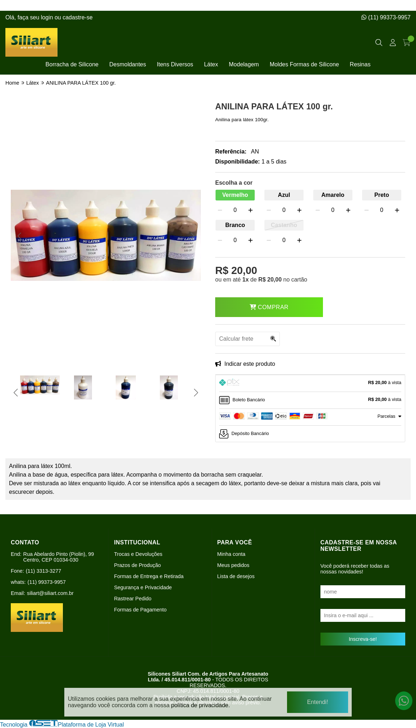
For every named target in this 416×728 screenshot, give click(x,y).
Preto (381, 195)
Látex (211, 64)
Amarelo (332, 195)
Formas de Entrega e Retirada (149, 576)
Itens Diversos (175, 64)
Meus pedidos (233, 565)
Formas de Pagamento (140, 610)
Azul (284, 195)
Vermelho (235, 195)
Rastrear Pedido (132, 598)
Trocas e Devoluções (138, 554)
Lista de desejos (236, 576)
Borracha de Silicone (72, 64)
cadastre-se (78, 17)
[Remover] (220, 210)
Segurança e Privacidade (143, 587)
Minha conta (231, 554)
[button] (19, 236)
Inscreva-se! (363, 639)
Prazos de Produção (137, 565)
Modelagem (244, 64)
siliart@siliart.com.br (50, 593)
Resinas (360, 64)
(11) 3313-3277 (43, 571)
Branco (235, 225)
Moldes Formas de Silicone (304, 64)
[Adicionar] (250, 210)
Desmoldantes (127, 64)
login (48, 17)
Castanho (284, 225)
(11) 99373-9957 (386, 17)
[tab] (310, 383)
